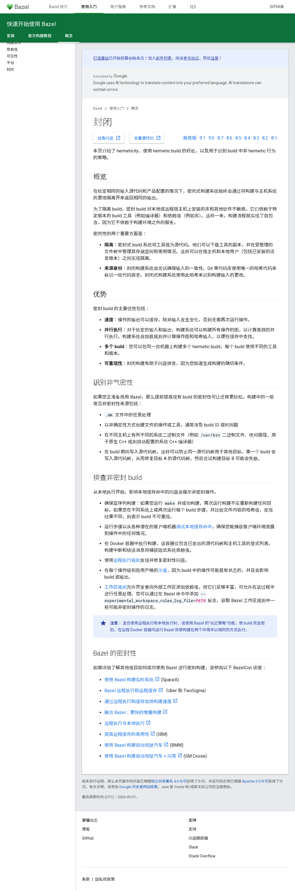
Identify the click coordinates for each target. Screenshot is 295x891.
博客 (86, 829)
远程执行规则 (126, 560)
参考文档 (147, 6)
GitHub (277, 6)
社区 (194, 6)
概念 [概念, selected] (69, 36)
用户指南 (118, 6)
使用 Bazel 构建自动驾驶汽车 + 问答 (140, 756)
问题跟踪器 (198, 838)
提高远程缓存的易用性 (126, 734)
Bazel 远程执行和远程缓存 (130, 690)
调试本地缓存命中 (194, 526)
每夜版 (189, 138)
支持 (192, 829)
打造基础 (101, 58)
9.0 (211, 138)
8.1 (274, 138)
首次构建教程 (39, 36)
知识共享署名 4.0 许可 (169, 781)
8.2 (265, 138)
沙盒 (162, 570)
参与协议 (191, 58)
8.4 (247, 138)
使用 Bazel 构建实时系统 (129, 679)
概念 (135, 108)
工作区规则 (115, 587)
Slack (193, 847)
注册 (215, 58)
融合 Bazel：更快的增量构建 (132, 712)
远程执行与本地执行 (124, 723)
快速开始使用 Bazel (31, 24)
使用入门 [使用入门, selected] (89, 6)
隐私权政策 (105, 879)
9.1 (202, 138)
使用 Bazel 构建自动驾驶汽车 (133, 745)
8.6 (229, 138)
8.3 (256, 138)
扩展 (172, 6)
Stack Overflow (202, 856)
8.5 (238, 138)
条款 (86, 879)
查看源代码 (147, 137)
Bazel (97, 108)
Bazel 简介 (58, 6)
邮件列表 (164, 58)
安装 (11, 36)
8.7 (220, 138)
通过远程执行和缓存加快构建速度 (138, 701)
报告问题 (109, 137)
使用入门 (116, 108)
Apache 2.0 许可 (255, 781)
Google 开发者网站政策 (138, 787)
